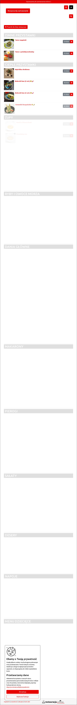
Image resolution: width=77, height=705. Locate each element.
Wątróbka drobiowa (22, 69)
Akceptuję (22, 692)
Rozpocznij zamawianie (18, 11)
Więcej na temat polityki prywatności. (17, 687)
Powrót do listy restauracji (15, 27)
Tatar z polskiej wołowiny (24, 52)
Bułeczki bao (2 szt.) (23, 81)
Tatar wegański (20, 40)
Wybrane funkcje (23, 697)
